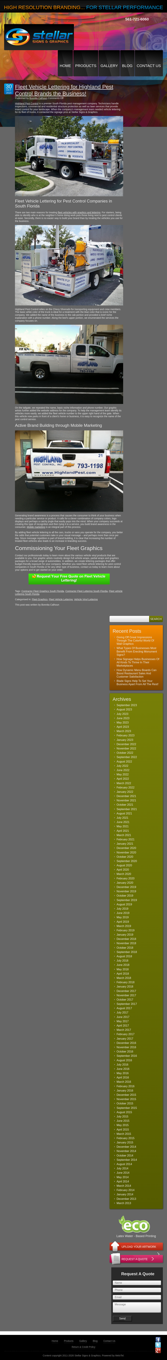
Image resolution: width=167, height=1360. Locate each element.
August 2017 (124, 1008)
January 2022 (125, 791)
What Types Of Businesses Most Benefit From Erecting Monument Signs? (137, 651)
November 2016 (126, 1047)
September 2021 (127, 809)
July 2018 (122, 960)
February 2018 (125, 982)
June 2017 (123, 1017)
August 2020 (124, 865)
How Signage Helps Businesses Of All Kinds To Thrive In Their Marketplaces (138, 662)
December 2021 (126, 796)
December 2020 (126, 848)
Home (65, 66)
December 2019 (126, 887)
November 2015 (126, 1099)
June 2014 (123, 1172)
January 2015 (125, 1142)
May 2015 (123, 1125)
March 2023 (124, 731)
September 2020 (127, 861)
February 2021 (125, 839)
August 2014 (124, 1164)
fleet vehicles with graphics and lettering (79, 212)
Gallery (109, 66)
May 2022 (123, 774)
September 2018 (127, 952)
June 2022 (123, 770)
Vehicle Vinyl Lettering (86, 599)
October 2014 (125, 1155)
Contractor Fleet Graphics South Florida (42, 591)
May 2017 (123, 1021)
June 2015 (123, 1120)
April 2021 (123, 830)
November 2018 (126, 943)
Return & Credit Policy (83, 1347)
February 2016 (125, 1086)
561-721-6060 (137, 19)
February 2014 (125, 1190)
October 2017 (125, 999)
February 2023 (125, 735)
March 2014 (124, 1185)
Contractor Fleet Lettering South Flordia (86, 591)
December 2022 (126, 744)
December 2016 (126, 1042)
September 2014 (127, 1159)
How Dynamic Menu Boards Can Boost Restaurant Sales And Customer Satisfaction (137, 673)
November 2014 (126, 1151)
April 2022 (123, 778)
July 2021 (122, 817)
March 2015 (124, 1133)
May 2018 (123, 969)
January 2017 (125, 1038)
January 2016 (125, 1090)
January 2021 (125, 843)
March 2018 (124, 978)
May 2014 (123, 1177)
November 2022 (126, 748)
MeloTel (119, 1355)
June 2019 (123, 913)
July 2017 (122, 1012)
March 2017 (124, 1029)
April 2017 (123, 1025)
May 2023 (123, 722)
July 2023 (122, 713)
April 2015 (123, 1129)
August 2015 (124, 1112)
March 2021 (124, 835)
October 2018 (125, 947)
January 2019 (125, 934)
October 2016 (125, 1051)
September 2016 (127, 1055)
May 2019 (123, 917)
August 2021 (124, 813)
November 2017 (126, 995)
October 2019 (125, 895)
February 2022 (125, 787)
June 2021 (123, 822)
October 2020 (125, 856)
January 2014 (125, 1194)
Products (85, 66)
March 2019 (124, 926)
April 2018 (123, 973)
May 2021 (123, 826)
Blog (127, 66)
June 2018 (123, 964)
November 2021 (126, 800)
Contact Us (149, 66)
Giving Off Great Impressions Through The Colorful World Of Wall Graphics (135, 640)
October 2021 (125, 804)
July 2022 (122, 765)
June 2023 (123, 718)
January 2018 (125, 986)
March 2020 (124, 874)
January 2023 (125, 739)
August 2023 (124, 709)
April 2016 (123, 1077)
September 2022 (127, 757)
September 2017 (127, 1003)
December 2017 (126, 991)
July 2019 (122, 908)
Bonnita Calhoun (38, 98)
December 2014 (126, 1146)
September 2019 (127, 900)
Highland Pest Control (26, 103)
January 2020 (125, 882)
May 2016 (123, 1073)
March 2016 (124, 1081)
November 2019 (126, 891)
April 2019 (123, 921)
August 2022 (124, 761)
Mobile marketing (36, 527)
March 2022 (124, 783)
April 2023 (123, 726)
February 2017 (125, 1034)
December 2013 (126, 1198)
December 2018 (126, 938)
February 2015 (125, 1138)
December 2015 (126, 1094)
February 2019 (125, 930)
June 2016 (123, 1068)
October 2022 (125, 752)
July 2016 (122, 1064)
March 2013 (124, 1203)
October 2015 (125, 1103)
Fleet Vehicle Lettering (61, 599)
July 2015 (122, 1116)
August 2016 (124, 1060)
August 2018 (124, 956)
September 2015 (127, 1107)
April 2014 (123, 1181)
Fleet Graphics (39, 599)
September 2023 (127, 705)
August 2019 (124, 904)
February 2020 (125, 878)
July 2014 (122, 1168)
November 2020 (126, 852)
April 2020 (123, 869)
